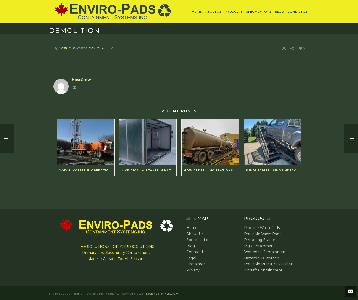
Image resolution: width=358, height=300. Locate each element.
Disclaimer (195, 264)
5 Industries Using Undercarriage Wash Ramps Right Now (273, 170)
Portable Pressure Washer (268, 264)
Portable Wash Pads (262, 234)
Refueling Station (260, 240)
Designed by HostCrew (162, 293)
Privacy (193, 270)
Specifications (258, 11)
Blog (279, 11)
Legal (191, 258)
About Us (213, 11)
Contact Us (297, 11)
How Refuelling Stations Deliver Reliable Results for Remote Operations (211, 170)
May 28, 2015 (98, 48)
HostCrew (66, 48)
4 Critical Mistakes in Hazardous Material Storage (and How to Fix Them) (149, 170)
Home (197, 11)
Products (233, 11)
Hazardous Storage (261, 258)
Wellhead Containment (265, 252)
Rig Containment (259, 246)
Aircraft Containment (263, 270)
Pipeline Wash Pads (262, 228)
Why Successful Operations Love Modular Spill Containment (86, 170)
